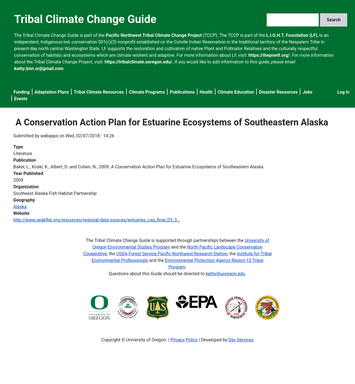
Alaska (20, 206)
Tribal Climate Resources (99, 92)
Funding (22, 92)
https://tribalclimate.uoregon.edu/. (139, 62)
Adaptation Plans (52, 92)
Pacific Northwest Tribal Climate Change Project (154, 35)
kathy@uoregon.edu (225, 273)
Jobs (307, 92)
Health (206, 92)
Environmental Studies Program (139, 247)
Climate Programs (147, 92)
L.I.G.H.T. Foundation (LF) (291, 35)
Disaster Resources (278, 92)
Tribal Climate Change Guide (85, 19)
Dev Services (241, 339)
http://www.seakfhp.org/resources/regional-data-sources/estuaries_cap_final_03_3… (96, 220)
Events (20, 98)
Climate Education (236, 92)
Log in (343, 92)
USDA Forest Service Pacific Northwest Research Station (171, 253)
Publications (182, 92)
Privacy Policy (184, 339)
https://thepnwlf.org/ (269, 55)
